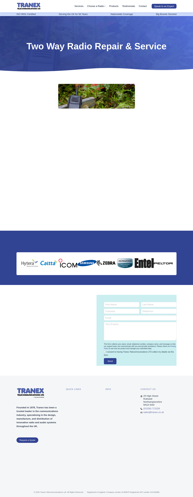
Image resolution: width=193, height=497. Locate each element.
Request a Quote (27, 440)
